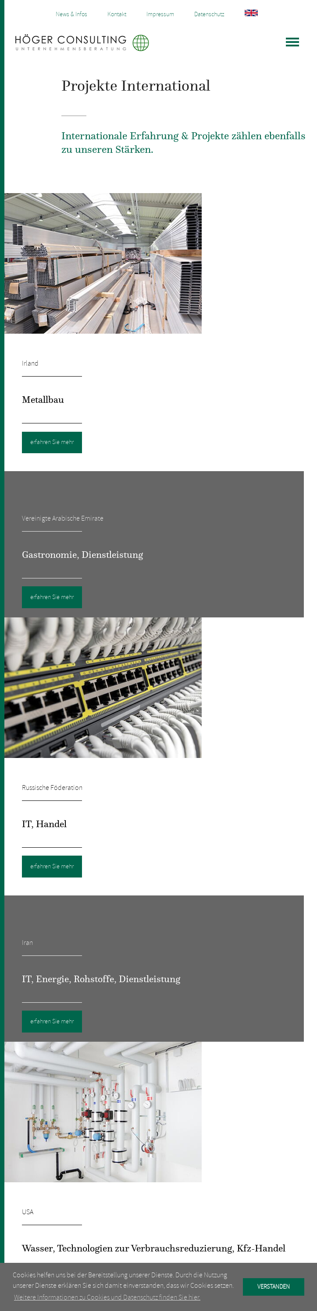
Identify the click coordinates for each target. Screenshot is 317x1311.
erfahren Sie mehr (52, 442)
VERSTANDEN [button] (273, 1286)
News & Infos (71, 14)
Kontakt (116, 14)
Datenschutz (209, 14)
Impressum (160, 14)
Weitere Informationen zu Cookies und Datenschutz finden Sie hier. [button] (107, 1297)
